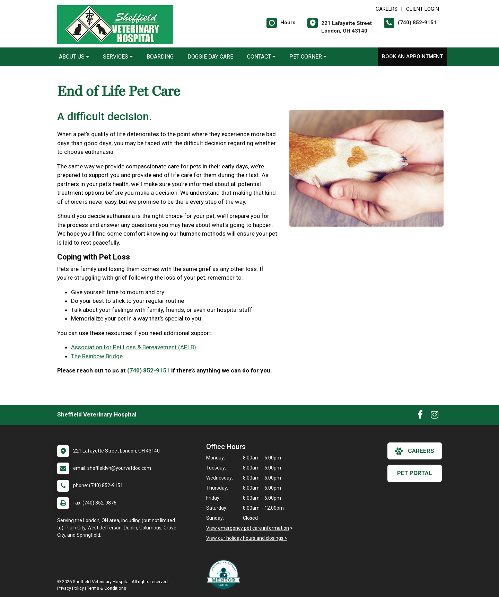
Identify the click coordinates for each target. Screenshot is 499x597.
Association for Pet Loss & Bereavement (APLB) (133, 347)
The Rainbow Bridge (97, 356)
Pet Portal (414, 472)
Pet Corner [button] (307, 56)
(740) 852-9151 (148, 370)
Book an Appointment (412, 56)
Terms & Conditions (106, 588)
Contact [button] (261, 56)
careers (414, 451)
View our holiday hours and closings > (246, 538)
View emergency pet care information (247, 528)
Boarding (160, 56)
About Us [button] (74, 56)
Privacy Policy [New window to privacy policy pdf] (70, 588)
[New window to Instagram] (434, 416)
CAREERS (386, 9)
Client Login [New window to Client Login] (422, 9)
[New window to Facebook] (420, 416)
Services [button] (118, 56)
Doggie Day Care (210, 56)
